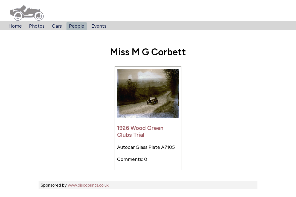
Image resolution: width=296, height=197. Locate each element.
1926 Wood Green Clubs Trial (140, 131)
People (76, 26)
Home (15, 26)
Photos (37, 26)
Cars (57, 26)
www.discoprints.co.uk (88, 185)
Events (98, 26)
